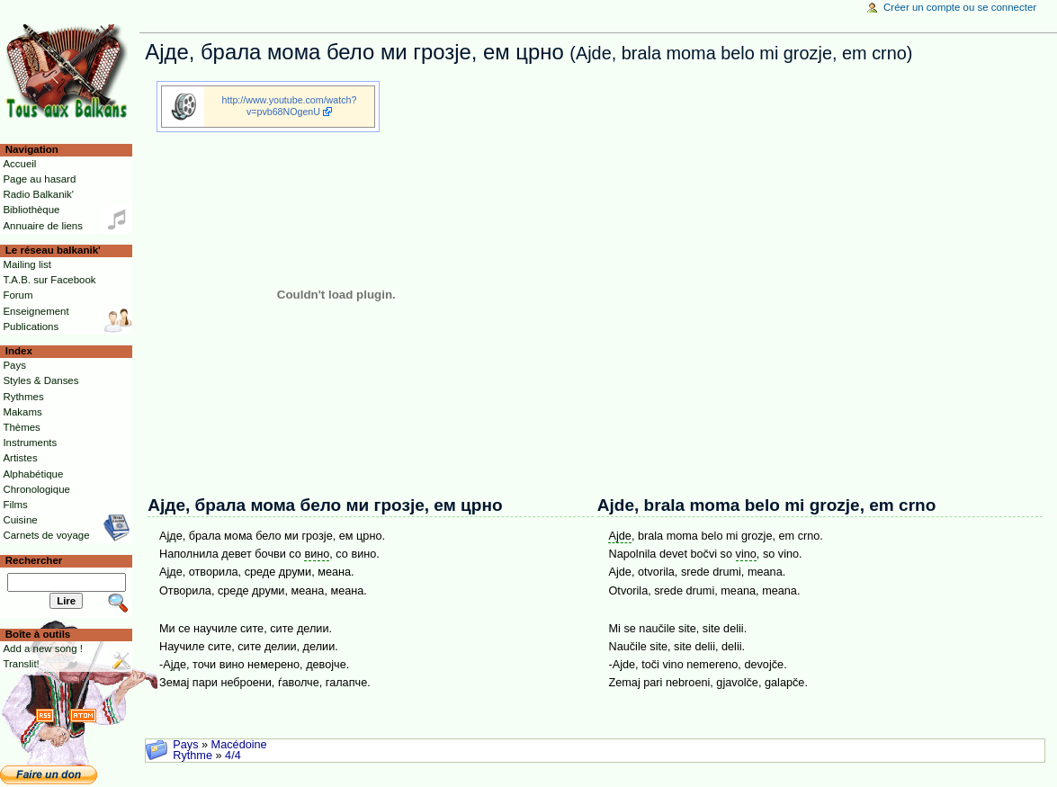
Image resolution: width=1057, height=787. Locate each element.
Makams (22, 412)
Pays (185, 744)
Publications (30, 326)
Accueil (19, 163)
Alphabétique (33, 474)
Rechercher (34, 560)
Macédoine (239, 744)
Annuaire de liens (43, 225)
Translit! (21, 663)
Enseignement (35, 311)
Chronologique (36, 489)
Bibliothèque (31, 209)
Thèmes (21, 427)
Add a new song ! (43, 648)
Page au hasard (39, 179)
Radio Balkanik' (38, 194)
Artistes (20, 457)
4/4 (233, 755)
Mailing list (26, 264)
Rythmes (23, 396)
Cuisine (20, 519)
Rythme (192, 755)
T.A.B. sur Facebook (49, 279)
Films (15, 504)
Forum (17, 295)
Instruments (30, 442)
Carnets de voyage (46, 535)
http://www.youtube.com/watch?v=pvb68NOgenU (289, 105)
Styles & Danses (40, 380)
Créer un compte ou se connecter (959, 7)
